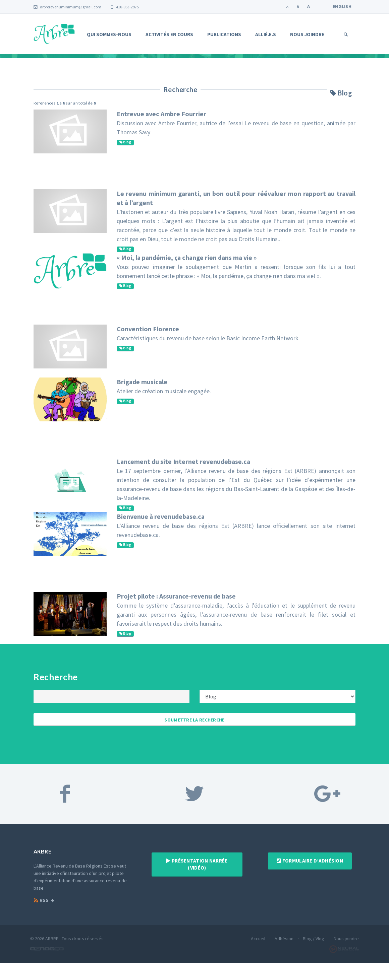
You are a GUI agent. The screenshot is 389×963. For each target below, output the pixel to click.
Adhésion (284, 939)
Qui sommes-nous (109, 34)
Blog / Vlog (313, 939)
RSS (41, 900)
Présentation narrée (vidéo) (196, 864)
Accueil (258, 939)
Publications (224, 34)
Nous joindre (307, 34)
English (342, 6)
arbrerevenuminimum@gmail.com (67, 6)
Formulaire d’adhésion (310, 860)
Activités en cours (169, 34)
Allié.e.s (265, 34)
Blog (125, 142)
